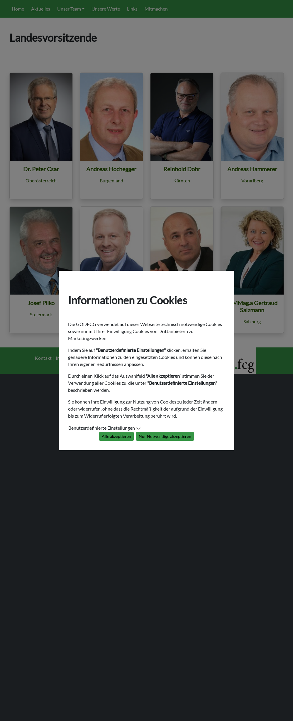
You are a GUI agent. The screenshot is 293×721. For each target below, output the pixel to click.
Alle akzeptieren (116, 436)
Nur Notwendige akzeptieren (165, 436)
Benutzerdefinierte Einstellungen (101, 428)
